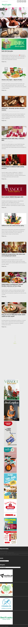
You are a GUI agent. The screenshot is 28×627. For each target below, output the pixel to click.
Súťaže (17, 257)
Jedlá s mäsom (18, 81)
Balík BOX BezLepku (7, 51)
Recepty (21, 81)
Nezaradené (10, 52)
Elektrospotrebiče (14, 227)
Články (12, 257)
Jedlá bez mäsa (13, 81)
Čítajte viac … (4, 61)
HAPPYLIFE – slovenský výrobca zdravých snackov (9, 554)
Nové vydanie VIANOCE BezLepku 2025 (12, 197)
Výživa (16, 111)
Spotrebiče (20, 227)
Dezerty (13, 169)
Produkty (13, 111)
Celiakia (10, 81)
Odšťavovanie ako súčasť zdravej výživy (13, 225)
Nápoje (18, 227)
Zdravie (18, 111)
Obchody (11, 111)
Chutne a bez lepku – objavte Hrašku (12, 79)
